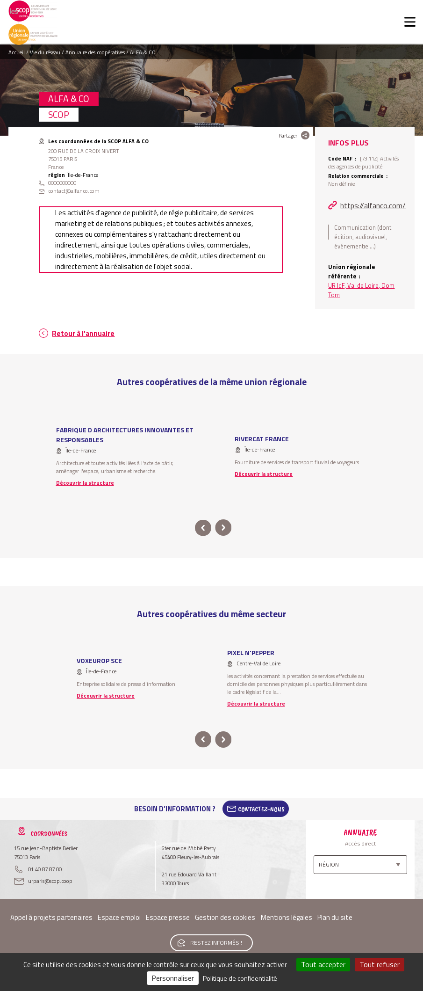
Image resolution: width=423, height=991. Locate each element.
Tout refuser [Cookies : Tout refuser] (379, 964)
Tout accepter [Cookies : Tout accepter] (323, 964)
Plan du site (334, 917)
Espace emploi (119, 917)
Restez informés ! (216, 942)
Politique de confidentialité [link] (240, 978)
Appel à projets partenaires (51, 917)
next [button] (223, 528)
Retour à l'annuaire (83, 333)
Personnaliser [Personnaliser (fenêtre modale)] (172, 978)
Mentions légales (286, 917)
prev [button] (203, 528)
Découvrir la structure (85, 483)
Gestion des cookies (225, 917)
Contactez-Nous (261, 809)
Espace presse (168, 917)
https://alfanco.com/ (373, 205)
